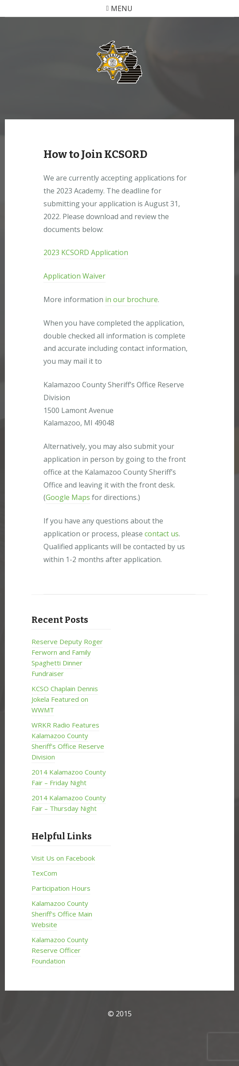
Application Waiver (74, 276)
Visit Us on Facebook (63, 858)
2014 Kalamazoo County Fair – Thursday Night (68, 803)
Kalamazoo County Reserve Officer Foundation (59, 950)
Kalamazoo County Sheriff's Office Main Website (61, 914)
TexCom (44, 873)
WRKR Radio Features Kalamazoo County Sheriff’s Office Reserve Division (67, 740)
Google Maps (68, 497)
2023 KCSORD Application (85, 252)
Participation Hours (60, 888)
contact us (162, 534)
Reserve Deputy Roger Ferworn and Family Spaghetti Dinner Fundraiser (67, 657)
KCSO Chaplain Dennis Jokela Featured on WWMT (64, 699)
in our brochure (131, 299)
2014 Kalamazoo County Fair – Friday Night (68, 777)
